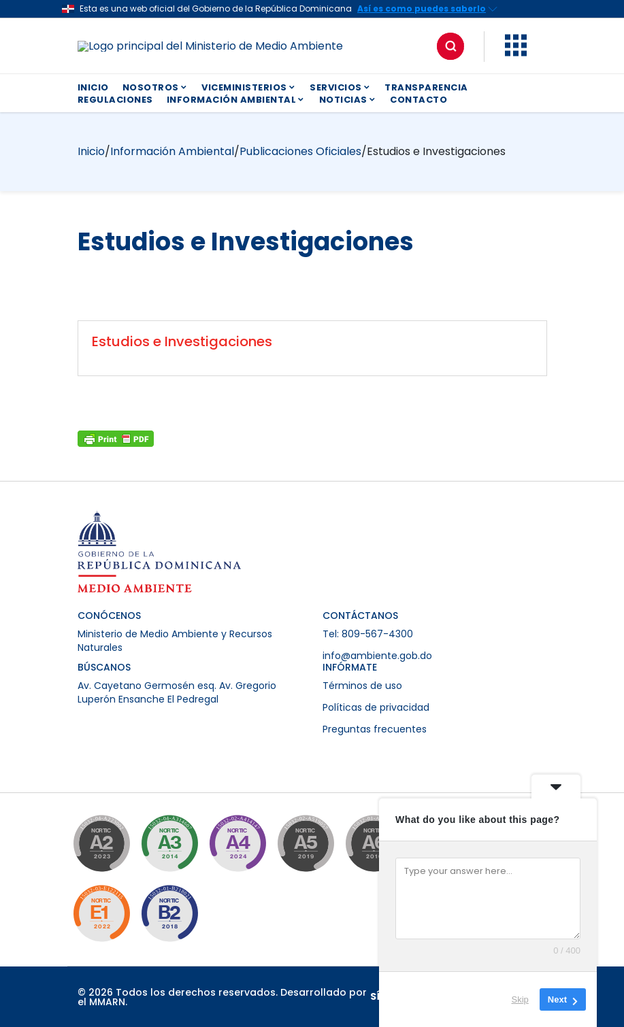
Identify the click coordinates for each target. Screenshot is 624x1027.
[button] (516, 53)
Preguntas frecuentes (375, 729)
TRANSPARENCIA (426, 87)
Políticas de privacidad (376, 707)
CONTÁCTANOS (360, 615)
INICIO (93, 87)
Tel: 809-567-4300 (368, 634)
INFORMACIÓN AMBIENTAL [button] (236, 99)
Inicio (91, 151)
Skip (520, 999)
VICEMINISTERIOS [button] (248, 87)
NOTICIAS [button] (348, 99)
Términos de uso (362, 685)
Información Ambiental (172, 151)
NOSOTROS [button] (155, 87)
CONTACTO (418, 99)
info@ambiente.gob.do (377, 655)
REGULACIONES (115, 99)
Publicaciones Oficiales (300, 151)
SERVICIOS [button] (340, 87)
